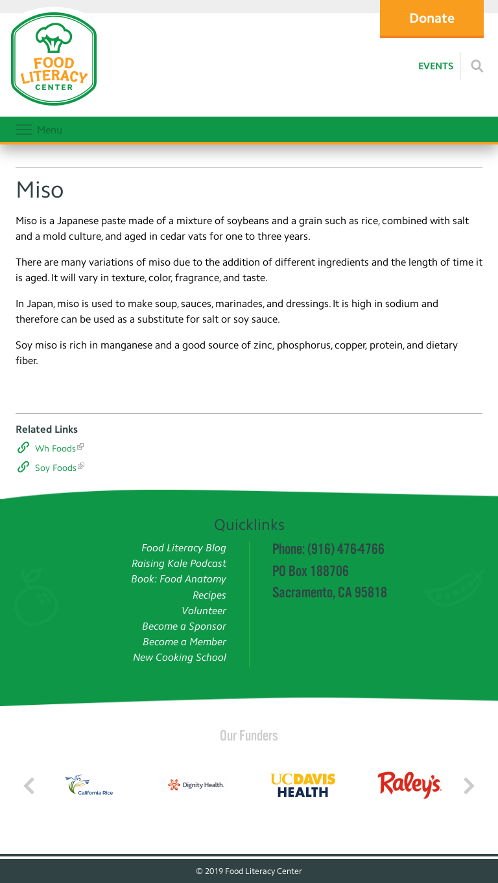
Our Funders (249, 735)
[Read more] (477, 66)
